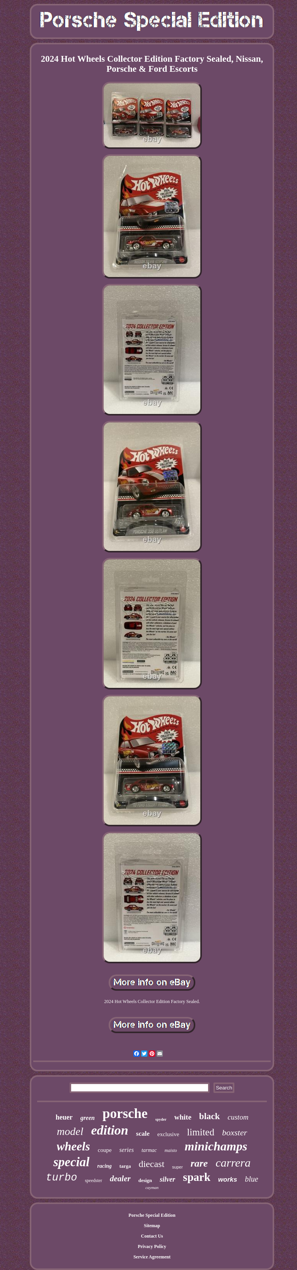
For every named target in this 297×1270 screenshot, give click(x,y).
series (126, 1150)
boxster (234, 1132)
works (227, 1179)
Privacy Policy (152, 1246)
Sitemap (152, 1225)
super (177, 1167)
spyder (161, 1119)
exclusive (168, 1134)
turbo (61, 1178)
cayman (152, 1187)
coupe (105, 1150)
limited (200, 1132)
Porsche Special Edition (151, 1215)
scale (143, 1133)
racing (104, 1166)
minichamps (216, 1146)
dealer (120, 1178)
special (71, 1162)
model (70, 1131)
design (145, 1180)
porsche (125, 1113)
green (87, 1118)
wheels (73, 1146)
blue (251, 1179)
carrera (233, 1162)
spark (196, 1177)
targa (125, 1166)
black (209, 1116)
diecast (151, 1164)
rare (199, 1163)
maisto (171, 1150)
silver (167, 1179)
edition (109, 1130)
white (182, 1117)
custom (238, 1117)
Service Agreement (152, 1257)
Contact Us (152, 1236)
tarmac (149, 1150)
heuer (64, 1117)
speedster (93, 1180)
